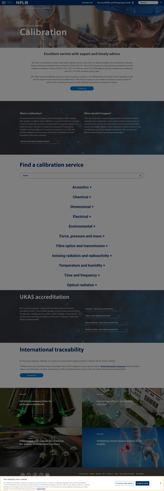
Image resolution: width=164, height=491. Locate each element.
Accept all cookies (142, 484)
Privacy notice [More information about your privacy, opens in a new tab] (41, 490)
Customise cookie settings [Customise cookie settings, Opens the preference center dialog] (124, 484)
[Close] (160, 484)
